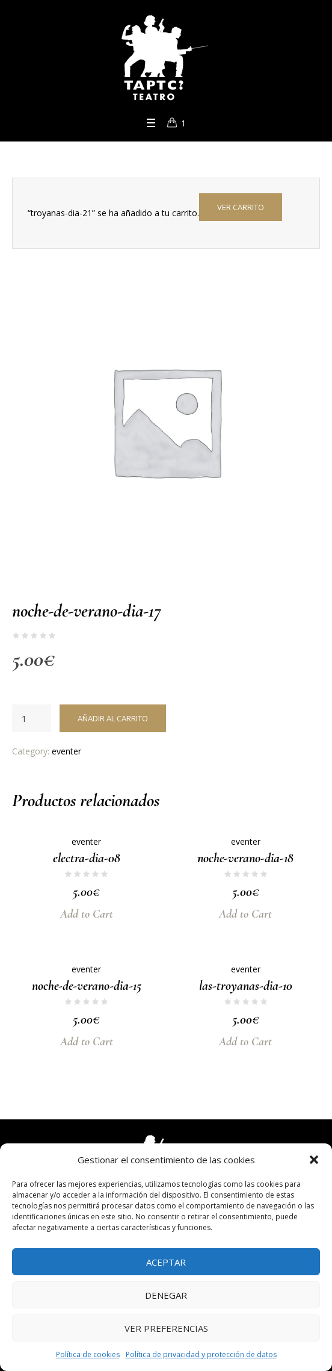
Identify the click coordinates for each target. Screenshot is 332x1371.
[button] (314, 1160)
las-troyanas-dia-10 (245, 985)
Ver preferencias (166, 1328)
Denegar (166, 1295)
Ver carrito (240, 207)
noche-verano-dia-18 (245, 858)
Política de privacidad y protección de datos (201, 1354)
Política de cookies (88, 1354)
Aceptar (166, 1262)
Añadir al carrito (113, 718)
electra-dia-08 (86, 858)
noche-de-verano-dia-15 (86, 985)
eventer (66, 751)
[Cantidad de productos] (31, 718)
